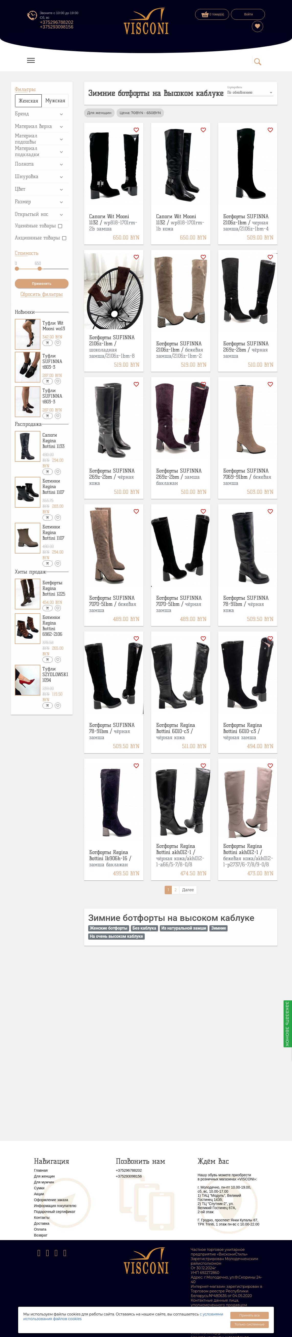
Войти (248, 14)
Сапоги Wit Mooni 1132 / (113, 222)
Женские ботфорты (108, 928)
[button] (42, 113)
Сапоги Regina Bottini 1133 (53, 440)
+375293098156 (56, 26)
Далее (188, 890)
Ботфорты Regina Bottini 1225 (53, 588)
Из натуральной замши (183, 928)
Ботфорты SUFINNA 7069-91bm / (247, 477)
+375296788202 (56, 22)
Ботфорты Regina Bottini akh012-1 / (180, 855)
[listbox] (250, 93)
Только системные (249, 1324)
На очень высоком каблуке (116, 936)
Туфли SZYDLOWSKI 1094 (55, 674)
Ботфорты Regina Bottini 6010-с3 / (175, 731)
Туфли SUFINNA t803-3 (52, 361)
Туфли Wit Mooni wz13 (53, 325)
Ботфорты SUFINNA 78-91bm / (246, 604)
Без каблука (144, 928)
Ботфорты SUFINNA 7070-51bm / (112, 604)
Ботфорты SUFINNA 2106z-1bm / (246, 222)
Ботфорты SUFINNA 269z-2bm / (246, 349)
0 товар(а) (212, 14)
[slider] (17, 269)
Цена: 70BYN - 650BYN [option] (140, 112)
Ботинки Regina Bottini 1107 (53, 486)
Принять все (249, 1315)
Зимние (218, 928)
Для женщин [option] (99, 112)
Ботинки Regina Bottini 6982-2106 (52, 626)
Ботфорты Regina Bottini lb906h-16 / (110, 858)
